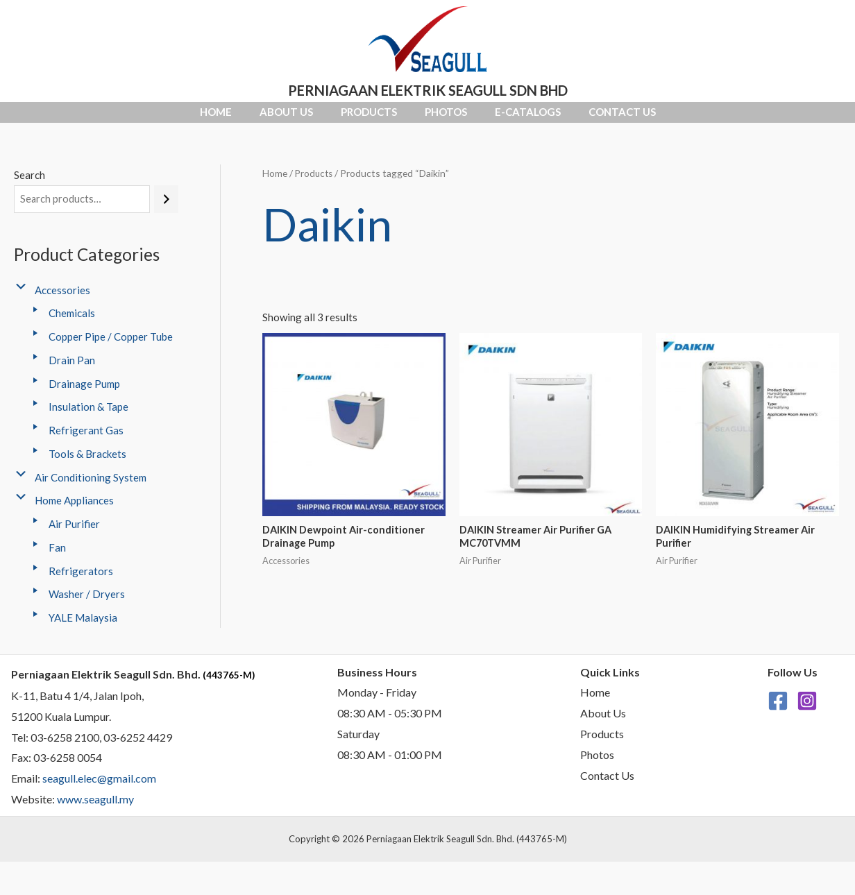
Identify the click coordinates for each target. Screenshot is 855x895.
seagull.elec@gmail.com (99, 790)
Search (29, 186)
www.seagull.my (95, 811)
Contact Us (726, 118)
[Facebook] (778, 713)
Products (348, 118)
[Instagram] (807, 713)
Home (112, 118)
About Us (224, 118)
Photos (467, 118)
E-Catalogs (590, 118)
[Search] (166, 211)
